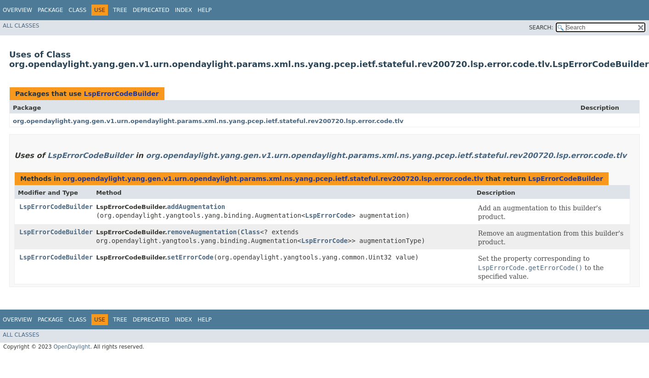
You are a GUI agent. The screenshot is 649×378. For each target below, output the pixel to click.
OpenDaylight (71, 347)
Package (50, 10)
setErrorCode (190, 257)
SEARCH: (541, 27)
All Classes (21, 26)
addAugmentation (196, 206)
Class (77, 10)
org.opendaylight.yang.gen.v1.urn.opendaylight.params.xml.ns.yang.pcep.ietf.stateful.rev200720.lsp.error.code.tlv (208, 121)
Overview (17, 10)
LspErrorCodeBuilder (121, 93)
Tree (120, 10)
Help (205, 10)
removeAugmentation (202, 232)
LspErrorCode (328, 215)
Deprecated (151, 10)
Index (183, 10)
